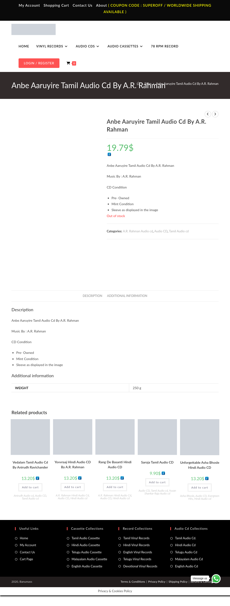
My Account (29, 5)
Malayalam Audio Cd (189, 559)
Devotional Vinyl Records (140, 566)
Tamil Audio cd (179, 231)
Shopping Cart (56, 5)
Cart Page (26, 559)
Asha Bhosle (187, 496)
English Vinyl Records (137, 552)
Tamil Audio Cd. (185, 538)
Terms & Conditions (133, 581)
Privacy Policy (156, 581)
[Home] (138, 84)
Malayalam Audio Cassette (89, 559)
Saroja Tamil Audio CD (157, 462)
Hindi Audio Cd (185, 545)
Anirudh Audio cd (24, 495)
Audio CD (161, 231)
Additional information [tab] (127, 296)
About (101, 5)
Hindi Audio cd (78, 498)
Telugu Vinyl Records (137, 559)
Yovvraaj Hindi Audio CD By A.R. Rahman (72, 464)
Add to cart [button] (30, 487)
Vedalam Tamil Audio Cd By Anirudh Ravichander (30, 464)
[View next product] (215, 114)
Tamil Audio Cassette (86, 538)
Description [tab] (92, 296)
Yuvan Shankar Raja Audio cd (160, 492)
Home (24, 538)
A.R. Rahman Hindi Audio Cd (72, 495)
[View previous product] (208, 114)
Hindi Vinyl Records (136, 545)
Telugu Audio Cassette (87, 552)
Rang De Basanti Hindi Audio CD (115, 464)
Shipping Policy (177, 581)
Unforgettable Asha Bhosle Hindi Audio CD (199, 464)
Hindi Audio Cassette (86, 545)
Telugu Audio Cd (186, 552)
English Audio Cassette (87, 566)
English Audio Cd (186, 566)
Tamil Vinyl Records (136, 538)
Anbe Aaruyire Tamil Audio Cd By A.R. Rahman (187, 84)
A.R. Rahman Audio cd (138, 231)
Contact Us (82, 5)
